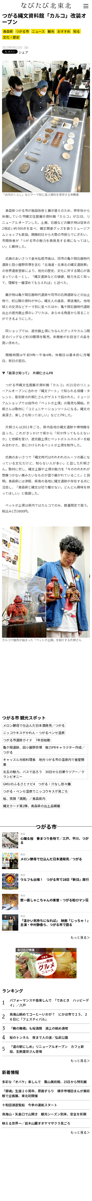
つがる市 (22, 31)
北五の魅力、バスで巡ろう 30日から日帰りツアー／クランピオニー (43, 774)
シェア (23, 52)
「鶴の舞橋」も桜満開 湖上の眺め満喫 (39, 1028)
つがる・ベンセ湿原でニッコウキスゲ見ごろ (35, 791)
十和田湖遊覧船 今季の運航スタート (29, 1104)
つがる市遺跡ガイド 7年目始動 (26, 740)
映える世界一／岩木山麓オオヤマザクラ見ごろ (36, 1123)
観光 (51, 31)
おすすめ (63, 31)
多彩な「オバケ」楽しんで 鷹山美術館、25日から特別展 (46, 1081)
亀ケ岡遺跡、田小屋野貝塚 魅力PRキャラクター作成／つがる (44, 750)
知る (76, 31)
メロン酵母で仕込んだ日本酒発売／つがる (34, 725)
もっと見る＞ (80, 937)
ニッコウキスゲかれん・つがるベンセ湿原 (34, 732)
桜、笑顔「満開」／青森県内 (24, 798)
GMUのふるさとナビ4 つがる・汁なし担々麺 (37, 783)
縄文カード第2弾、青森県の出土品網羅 (31, 805)
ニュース (38, 31)
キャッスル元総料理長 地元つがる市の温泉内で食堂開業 (43, 762)
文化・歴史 (11, 37)
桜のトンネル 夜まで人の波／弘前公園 (39, 1037)
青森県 (8, 31)
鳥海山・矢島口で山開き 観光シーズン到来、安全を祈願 (44, 1114)
